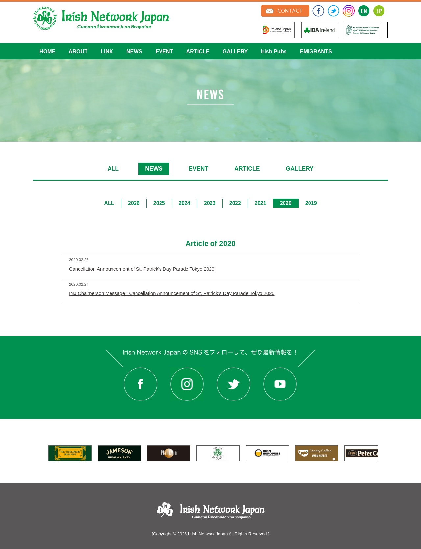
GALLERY (235, 51)
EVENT (164, 51)
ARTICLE (197, 51)
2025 (159, 203)
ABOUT (78, 51)
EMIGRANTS (316, 51)
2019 (311, 203)
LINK (107, 51)
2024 (184, 203)
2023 (210, 203)
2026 (134, 203)
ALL (113, 168)
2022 (235, 203)
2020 (286, 203)
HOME (47, 51)
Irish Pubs (273, 51)
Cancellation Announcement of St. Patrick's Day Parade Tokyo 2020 (141, 269)
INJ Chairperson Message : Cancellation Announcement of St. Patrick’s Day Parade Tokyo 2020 (172, 293)
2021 (260, 203)
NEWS (134, 51)
